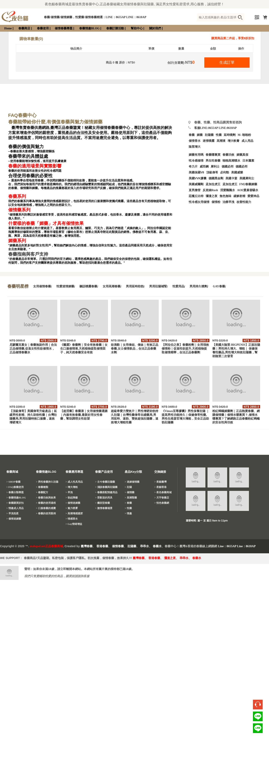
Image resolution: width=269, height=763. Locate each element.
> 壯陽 (128, 487)
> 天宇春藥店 (161, 497)
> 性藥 (128, 508)
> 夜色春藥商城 (163, 492)
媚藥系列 (17, 240)
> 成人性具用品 (74, 481)
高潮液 (221, 140)
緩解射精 (239, 196)
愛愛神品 (253, 196)
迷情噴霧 (208, 140)
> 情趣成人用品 (15, 508)
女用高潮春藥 (111, 286)
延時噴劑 (230, 134)
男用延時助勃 (135, 286)
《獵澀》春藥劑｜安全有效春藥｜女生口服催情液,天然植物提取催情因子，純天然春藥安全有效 (84, 348)
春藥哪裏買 (213, 154)
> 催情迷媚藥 (13, 518)
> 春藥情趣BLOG (16, 497)
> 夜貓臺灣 (160, 481)
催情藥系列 (19, 209)
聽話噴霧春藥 (88, 286)
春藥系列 (17, 196)
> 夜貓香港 (160, 487)
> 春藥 (128, 502)
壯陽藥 (209, 134)
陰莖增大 (195, 146)
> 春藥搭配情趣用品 (106, 492)
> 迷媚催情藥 (132, 481)
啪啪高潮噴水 (231, 160)
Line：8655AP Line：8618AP (237, 546)
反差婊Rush (210, 190)
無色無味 (225, 196)
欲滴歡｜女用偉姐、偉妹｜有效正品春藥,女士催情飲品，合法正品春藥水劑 (134, 348)
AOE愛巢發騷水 (247, 190)
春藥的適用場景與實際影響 (34, 166)
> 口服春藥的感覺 (46, 508)
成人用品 (247, 140)
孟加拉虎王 (230, 184)
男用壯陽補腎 (158, 286)
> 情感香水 (72, 518)
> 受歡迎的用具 (103, 497)
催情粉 (216, 202)
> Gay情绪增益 (74, 524)
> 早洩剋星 (12, 513)
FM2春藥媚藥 (248, 184)
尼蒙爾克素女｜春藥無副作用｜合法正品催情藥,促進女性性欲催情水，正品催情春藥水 (33, 348)
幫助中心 (137, 28)
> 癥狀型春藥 (102, 502)
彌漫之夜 (211, 196)
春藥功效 (228, 154)
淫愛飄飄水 (227, 190)
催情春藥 (118, 546)
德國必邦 (227, 166)
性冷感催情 (196, 160)
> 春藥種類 (42, 487)
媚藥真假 (242, 154)
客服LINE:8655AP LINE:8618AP (215, 128)
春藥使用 (43, 28)
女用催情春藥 (42, 286)
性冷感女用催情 (199, 202)
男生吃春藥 (213, 160)
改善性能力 (243, 202)
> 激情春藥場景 (103, 508)
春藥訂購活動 (115, 28)
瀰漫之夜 (170, 558)
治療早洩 (228, 202)
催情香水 (195, 140)
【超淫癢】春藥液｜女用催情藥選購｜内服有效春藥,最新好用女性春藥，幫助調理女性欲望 (84, 414)
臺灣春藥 (87, 546)
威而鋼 (204, 166)
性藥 (219, 134)
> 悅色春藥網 (161, 502)
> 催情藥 (129, 492)
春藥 (192, 134)
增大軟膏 (233, 140)
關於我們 (155, 28)
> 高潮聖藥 (131, 497)
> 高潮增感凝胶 (74, 513)
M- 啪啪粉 (244, 134)
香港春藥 (102, 546)
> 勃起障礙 (72, 497)
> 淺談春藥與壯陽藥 (106, 487)
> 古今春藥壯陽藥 (105, 481)
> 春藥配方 (42, 492)
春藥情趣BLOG (89, 28)
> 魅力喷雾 (72, 508)
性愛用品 (178, 286)
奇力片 (193, 166)
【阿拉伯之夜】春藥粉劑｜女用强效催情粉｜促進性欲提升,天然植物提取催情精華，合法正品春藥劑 (185, 348)
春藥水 (157, 546)
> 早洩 (69, 492)
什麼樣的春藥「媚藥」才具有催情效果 (46, 223)
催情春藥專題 (63, 28)
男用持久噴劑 (198, 286)
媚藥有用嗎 (196, 154)
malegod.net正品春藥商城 (46, 546)
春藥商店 (24, 28)
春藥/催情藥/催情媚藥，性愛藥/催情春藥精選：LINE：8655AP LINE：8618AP (95, 17)
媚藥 (200, 134)
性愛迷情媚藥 (65, 286)
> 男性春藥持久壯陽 (47, 481)
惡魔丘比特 (196, 196)
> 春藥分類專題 (15, 492)
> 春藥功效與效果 (46, 497)
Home (8, 28)
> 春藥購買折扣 (15, 502)
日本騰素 (248, 160)
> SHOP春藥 (13, 481)
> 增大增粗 (72, 487)
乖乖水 (144, 546)
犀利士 (215, 166)
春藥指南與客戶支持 (28, 254)
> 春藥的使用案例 (46, 513)
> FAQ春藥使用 (15, 487)
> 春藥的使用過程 (46, 502)
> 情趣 (128, 513)
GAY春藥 (219, 286)
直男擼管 (195, 190)
